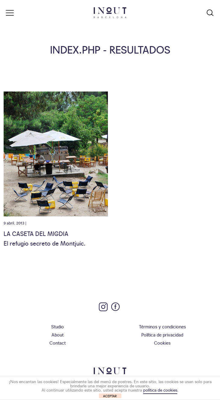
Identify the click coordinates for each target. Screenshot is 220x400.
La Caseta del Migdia (36, 233)
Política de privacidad (162, 334)
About (58, 334)
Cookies (162, 343)
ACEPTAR (110, 396)
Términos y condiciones (162, 326)
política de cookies (160, 390)
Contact (57, 343)
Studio (57, 326)
